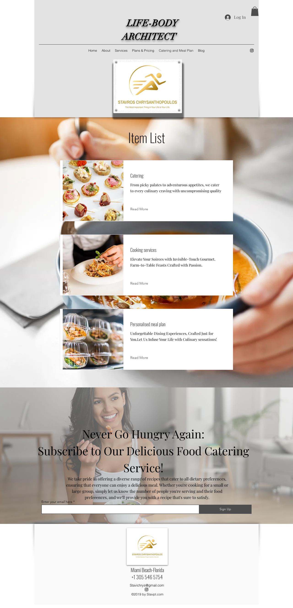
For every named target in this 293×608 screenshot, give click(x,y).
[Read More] (142, 209)
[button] (255, 11)
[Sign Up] (225, 509)
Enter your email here (56, 501)
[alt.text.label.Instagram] (252, 50)
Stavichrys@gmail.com (147, 585)
